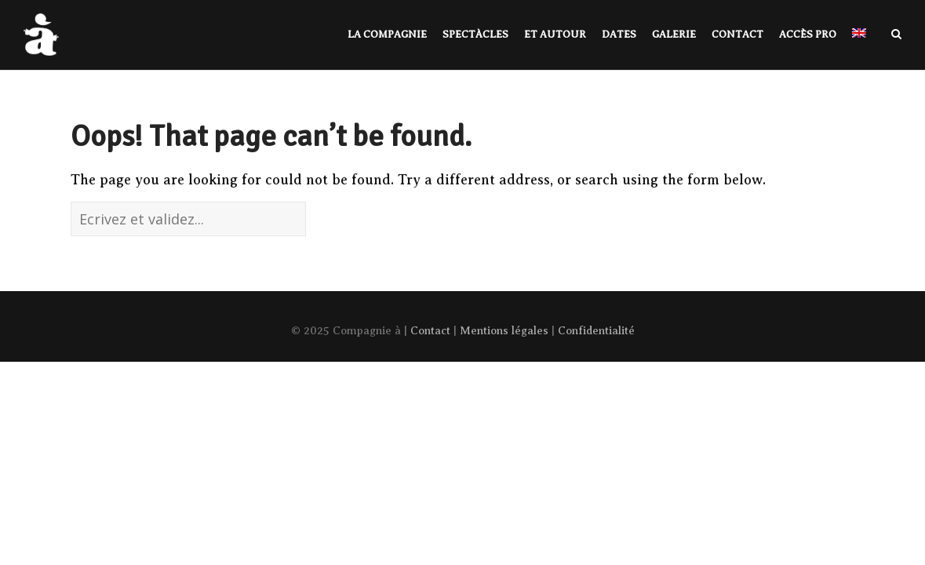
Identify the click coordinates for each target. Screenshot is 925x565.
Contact (430, 330)
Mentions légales (504, 330)
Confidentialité (596, 330)
